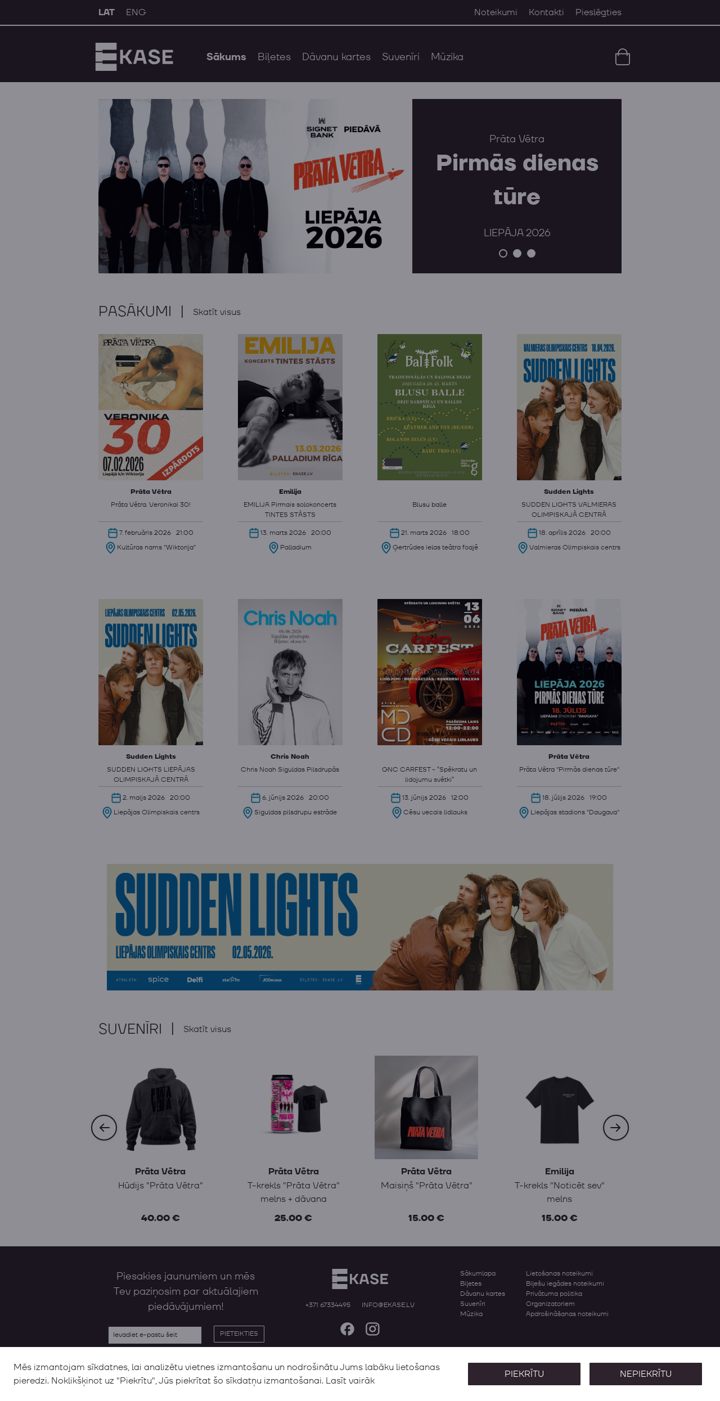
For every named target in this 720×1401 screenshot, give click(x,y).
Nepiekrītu (646, 1374)
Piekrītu (524, 1374)
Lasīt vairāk (350, 1381)
